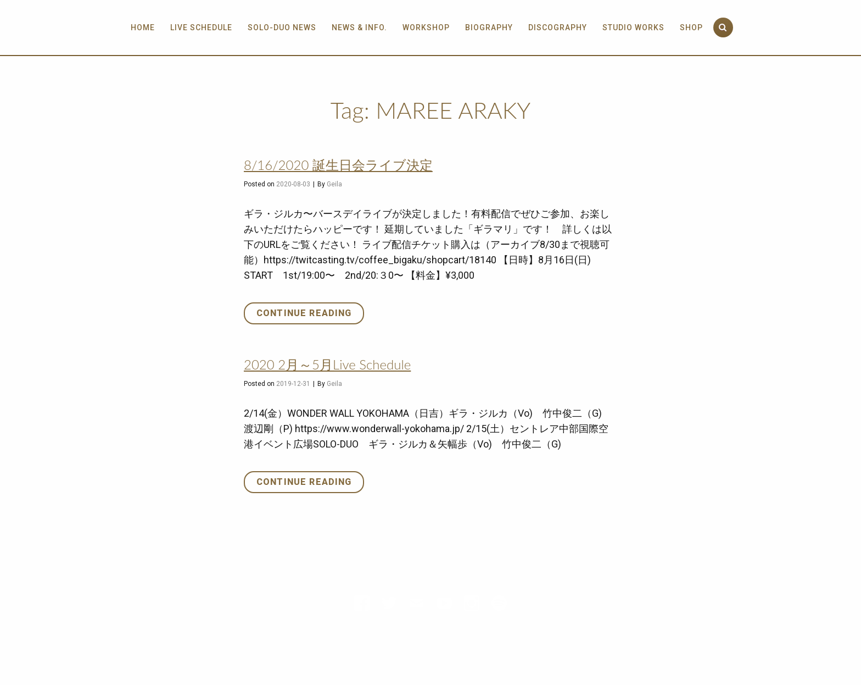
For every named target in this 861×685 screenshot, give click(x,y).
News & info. (359, 27)
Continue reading (310, 315)
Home (143, 27)
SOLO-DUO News (282, 27)
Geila (334, 184)
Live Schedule (201, 27)
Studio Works (633, 27)
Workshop (426, 27)
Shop (691, 27)
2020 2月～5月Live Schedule (327, 364)
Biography (489, 27)
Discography (557, 27)
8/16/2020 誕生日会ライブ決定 (338, 165)
